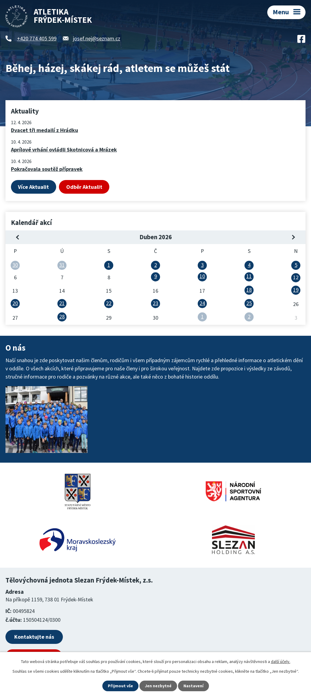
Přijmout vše (120, 685)
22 (108, 303)
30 (15, 264)
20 (15, 303)
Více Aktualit (33, 186)
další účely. (280, 661)
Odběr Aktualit (84, 186)
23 (155, 303)
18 (249, 289)
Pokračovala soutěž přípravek (47, 168)
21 (62, 303)
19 (296, 289)
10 (202, 276)
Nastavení (193, 685)
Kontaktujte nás (34, 636)
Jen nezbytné (158, 685)
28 (62, 316)
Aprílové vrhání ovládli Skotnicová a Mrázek (64, 149)
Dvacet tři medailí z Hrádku (44, 130)
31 (62, 264)
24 (202, 303)
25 (249, 303)
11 (249, 276)
